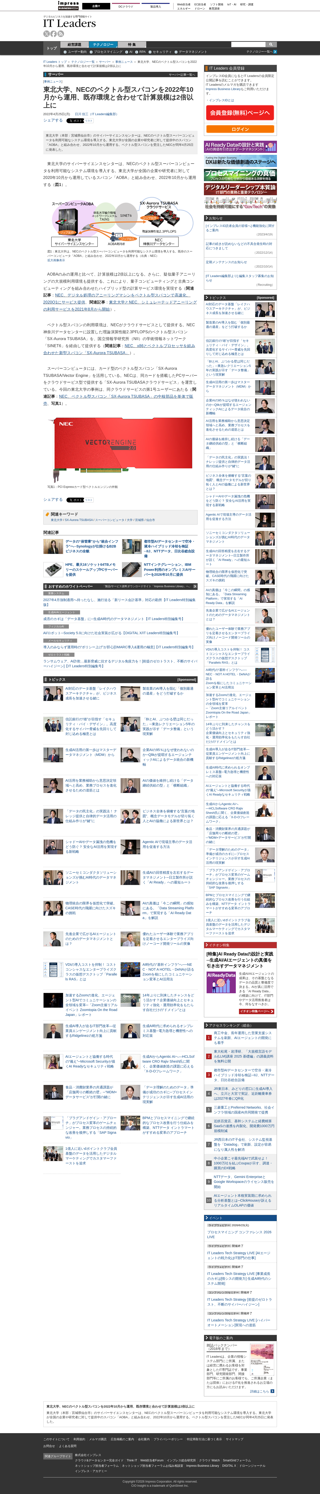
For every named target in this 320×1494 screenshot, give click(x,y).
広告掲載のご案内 (122, 1439)
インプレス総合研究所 (181, 1460)
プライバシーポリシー (168, 1439)
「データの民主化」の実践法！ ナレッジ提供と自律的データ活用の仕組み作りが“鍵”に (91, 816)
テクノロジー (103, 44)
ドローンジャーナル (252, 1465)
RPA (142, 52)
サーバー (105, 62)
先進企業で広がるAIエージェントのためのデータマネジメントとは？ (91, 939)
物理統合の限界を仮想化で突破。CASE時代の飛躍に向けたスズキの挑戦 (91, 908)
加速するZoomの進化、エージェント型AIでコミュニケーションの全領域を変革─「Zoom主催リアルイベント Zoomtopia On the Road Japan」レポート (91, 1005)
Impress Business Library (223, 89)
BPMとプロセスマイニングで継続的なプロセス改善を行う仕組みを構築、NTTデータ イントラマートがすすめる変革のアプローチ (228, 903)
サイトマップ (234, 1439)
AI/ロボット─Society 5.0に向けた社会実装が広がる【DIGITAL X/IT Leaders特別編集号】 (111, 633)
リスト (88, 120)
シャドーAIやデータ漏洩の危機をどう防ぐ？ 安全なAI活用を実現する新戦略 (91, 847)
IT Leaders (69, 23)
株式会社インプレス (88, 1455)
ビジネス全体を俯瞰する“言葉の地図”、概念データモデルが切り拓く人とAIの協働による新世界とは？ (169, 816)
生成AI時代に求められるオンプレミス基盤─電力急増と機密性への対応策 (168, 1031)
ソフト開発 (216, 4)
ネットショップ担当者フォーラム (97, 1465)
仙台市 (150, 520)
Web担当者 (184, 4)
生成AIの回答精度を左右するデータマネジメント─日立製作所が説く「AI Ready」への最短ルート (168, 877)
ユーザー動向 (77, 52)
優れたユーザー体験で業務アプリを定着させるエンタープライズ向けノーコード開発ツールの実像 (168, 939)
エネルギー (184, 8)
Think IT (132, 1460)
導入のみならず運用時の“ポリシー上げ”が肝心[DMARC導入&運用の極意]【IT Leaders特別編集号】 (119, 647)
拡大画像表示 (56, 260)
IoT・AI (231, 4)
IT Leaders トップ (55, 62)
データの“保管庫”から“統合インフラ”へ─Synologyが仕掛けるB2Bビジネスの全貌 (92, 546)
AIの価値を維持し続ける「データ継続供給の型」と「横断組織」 (228, 443)
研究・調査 (247, 4)
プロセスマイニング (108, 52)
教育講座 (214, 8)
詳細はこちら (259, 1391)
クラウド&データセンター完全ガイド (99, 1460)
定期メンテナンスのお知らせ (226, 262)
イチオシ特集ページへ (256, 1011)
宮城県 (139, 520)
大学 (130, 520)
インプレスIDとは (221, 100)
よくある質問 (67, 1446)
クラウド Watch (209, 1460)
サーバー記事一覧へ (182, 74)
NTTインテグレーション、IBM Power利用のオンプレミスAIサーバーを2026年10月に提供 (170, 569)
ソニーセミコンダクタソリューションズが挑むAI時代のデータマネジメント (91, 877)
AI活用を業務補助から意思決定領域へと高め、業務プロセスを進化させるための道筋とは (91, 785)
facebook (53, 33)
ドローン (199, 8)
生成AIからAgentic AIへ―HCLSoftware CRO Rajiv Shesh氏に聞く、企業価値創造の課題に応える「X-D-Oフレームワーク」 (227, 812)
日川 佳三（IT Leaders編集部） (97, 114)
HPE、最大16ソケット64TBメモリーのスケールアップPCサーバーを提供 (91, 569)
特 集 (132, 44)
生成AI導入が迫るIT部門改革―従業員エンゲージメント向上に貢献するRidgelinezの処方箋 (91, 1031)
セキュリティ (162, 52)
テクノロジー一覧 (83, 62)
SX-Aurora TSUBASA (79, 520)
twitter (46, 33)
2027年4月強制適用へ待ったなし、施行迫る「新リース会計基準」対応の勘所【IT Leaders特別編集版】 (119, 602)
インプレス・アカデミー (91, 1471)
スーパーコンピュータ (109, 520)
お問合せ (49, 1446)
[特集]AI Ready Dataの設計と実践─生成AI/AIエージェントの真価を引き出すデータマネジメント (240, 960)
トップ (51, 48)
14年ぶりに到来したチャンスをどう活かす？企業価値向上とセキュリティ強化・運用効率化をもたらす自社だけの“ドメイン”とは (228, 732)
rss (60, 33)
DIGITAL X (229, 1465)
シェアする (53, 120)
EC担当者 (200, 4)
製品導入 (155, 6)
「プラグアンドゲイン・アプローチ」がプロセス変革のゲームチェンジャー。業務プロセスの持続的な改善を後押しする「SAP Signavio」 (91, 1128)
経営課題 (74, 44)
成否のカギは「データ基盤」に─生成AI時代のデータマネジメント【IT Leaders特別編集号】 (114, 619)
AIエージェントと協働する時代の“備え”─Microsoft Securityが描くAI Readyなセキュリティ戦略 (90, 1061)
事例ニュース (124, 62)
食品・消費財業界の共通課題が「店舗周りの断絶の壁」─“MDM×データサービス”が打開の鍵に (91, 1092)
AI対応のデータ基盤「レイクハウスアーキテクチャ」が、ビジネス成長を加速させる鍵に (91, 693)
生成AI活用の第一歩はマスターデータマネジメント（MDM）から (228, 386)
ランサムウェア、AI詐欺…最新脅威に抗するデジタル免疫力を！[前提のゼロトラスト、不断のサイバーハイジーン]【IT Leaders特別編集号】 (120, 663)
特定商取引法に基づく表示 (204, 1439)
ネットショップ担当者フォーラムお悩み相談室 (152, 1465)
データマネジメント (193, 52)
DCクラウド (126, 6)
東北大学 (57, 520)
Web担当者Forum (152, 1460)
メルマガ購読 (98, 1439)
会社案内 (144, 1439)
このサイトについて (56, 1439)
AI (130, 52)
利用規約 (79, 1439)
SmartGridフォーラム (237, 1460)
